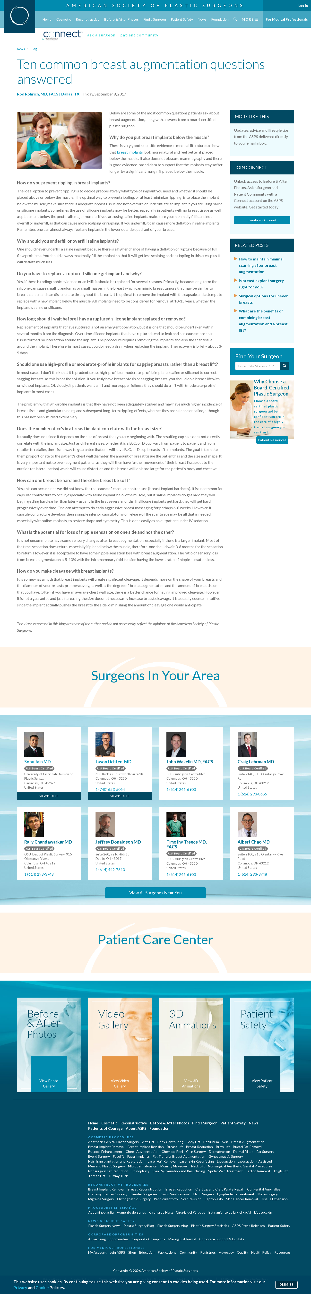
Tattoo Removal (258, 1171)
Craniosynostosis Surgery (107, 1194)
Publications (167, 1252)
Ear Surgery (265, 1151)
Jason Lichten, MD (113, 761)
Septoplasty (214, 1199)
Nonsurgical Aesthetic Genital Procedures (240, 1166)
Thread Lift (96, 1176)
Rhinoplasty (140, 1171)
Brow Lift (223, 1147)
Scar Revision (191, 1199)
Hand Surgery (203, 1194)
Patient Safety (182, 19)
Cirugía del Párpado (190, 1212)
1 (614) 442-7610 (110, 869)
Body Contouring (170, 1142)
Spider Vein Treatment (225, 1171)
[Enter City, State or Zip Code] (257, 366)
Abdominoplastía (101, 1212)
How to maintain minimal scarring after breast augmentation (261, 265)
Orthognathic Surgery (134, 1199)
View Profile (49, 796)
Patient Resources (272, 440)
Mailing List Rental (182, 1239)
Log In (303, 5)
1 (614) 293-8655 (252, 794)
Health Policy (261, 1252)
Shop (132, 1252)
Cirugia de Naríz (161, 1212)
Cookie (42, 1287)
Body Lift (193, 1142)
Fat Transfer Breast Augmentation (179, 1156)
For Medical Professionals (287, 19)
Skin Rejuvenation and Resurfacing (179, 1171)
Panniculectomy (166, 1199)
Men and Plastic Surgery (106, 1166)
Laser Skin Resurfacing (197, 1161)
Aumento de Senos (131, 1212)
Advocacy (226, 1252)
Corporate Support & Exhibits (221, 1239)
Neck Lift (198, 1166)
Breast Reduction (199, 1147)
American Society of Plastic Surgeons (155, 5)
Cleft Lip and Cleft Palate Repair (219, 1189)
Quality (242, 1252)
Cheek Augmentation (142, 1151)
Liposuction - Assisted (255, 1161)
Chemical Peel (172, 1151)
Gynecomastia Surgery (225, 1156)
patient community (140, 35)
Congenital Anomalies (263, 1189)
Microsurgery (268, 1194)
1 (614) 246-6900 (181, 789)
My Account (97, 1252)
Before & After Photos (121, 19)
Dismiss (286, 1284)
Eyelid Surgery (99, 1156)
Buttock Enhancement (105, 1151)
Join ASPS (117, 1252)
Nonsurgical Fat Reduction (108, 1171)
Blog (34, 49)
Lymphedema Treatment (235, 1194)
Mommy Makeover (174, 1166)
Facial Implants (138, 1156)
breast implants (130, 152)
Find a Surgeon (155, 19)
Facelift (118, 1156)
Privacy (20, 1287)
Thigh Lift (280, 1171)
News (202, 19)
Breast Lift (175, 1147)
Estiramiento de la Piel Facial (229, 1212)
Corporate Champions (148, 1239)
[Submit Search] (284, 366)
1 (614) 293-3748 (39, 874)
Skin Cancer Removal (242, 1199)
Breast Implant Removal (106, 1147)
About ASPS (136, 1128)
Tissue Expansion (274, 1199)
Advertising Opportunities (108, 1239)
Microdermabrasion (142, 1166)
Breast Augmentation (247, 1142)
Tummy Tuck (118, 1176)
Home (47, 19)
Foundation (220, 19)
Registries (208, 1252)
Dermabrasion (219, 1151)
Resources (282, 1252)
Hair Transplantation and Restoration (116, 1161)
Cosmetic (63, 19)
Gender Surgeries (143, 1194)
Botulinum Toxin (215, 1142)
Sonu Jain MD (37, 761)
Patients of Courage (105, 1128)
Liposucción (263, 1212)
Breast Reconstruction (145, 1189)
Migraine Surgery (101, 1199)
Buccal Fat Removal (247, 1147)
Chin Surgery (196, 1151)
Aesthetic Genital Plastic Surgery (113, 1142)
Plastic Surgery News (104, 1226)
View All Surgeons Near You (155, 892)
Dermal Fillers (243, 1151)
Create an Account (262, 220)
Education (147, 1252)
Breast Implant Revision (146, 1147)
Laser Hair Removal (162, 1161)
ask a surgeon (101, 35)
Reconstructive (87, 19)
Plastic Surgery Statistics (210, 1226)
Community (188, 1252)
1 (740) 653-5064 (110, 789)
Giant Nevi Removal (175, 1194)
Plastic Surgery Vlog (172, 1226)
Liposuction (226, 1161)
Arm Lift (148, 1142)
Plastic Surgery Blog (139, 1226)
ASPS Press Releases (248, 1226)
